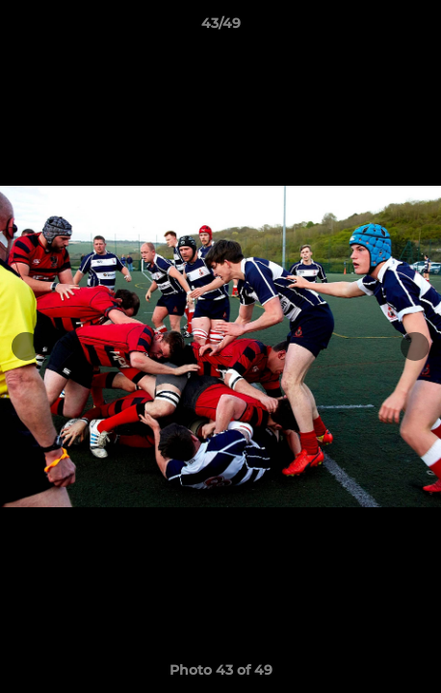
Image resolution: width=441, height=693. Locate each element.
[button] (417, 28)
